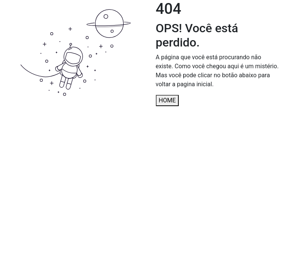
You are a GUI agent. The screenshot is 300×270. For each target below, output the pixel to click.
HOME (167, 100)
